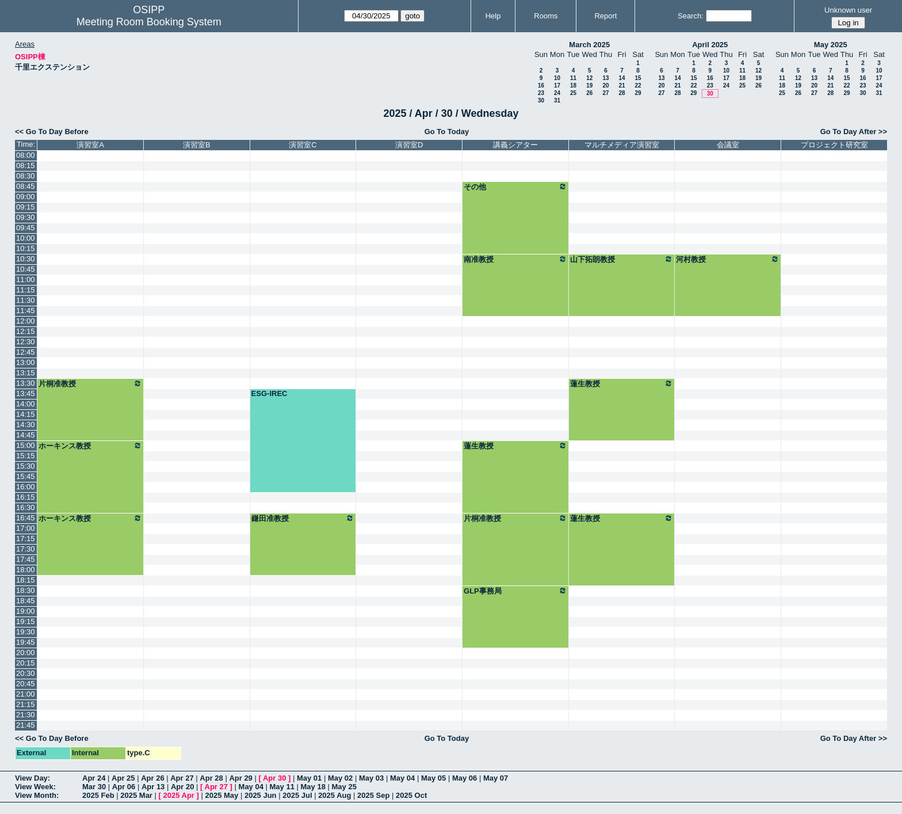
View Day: (32, 778)
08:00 (25, 155)
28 (621, 93)
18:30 (25, 590)
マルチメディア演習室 (621, 144)
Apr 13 (153, 786)
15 (638, 78)
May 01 (309, 778)
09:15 (25, 207)
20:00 (25, 652)
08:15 (25, 165)
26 (589, 93)
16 (541, 85)
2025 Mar (136, 795)
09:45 (25, 227)
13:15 (25, 372)
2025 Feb (98, 795)
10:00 (25, 238)
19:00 (25, 611)
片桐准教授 (90, 383)
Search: (691, 16)
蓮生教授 (622, 383)
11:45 (25, 310)
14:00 (25, 404)
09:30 (25, 217)
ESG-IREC (269, 393)
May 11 (282, 786)
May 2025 (830, 44)
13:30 (25, 383)
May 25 (344, 786)
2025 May (221, 795)
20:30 (25, 673)
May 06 (464, 778)
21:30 (25, 714)
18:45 (25, 600)
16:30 (25, 507)
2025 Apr (178, 795)
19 (589, 85)
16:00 (25, 486)
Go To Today (447, 131)
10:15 (25, 248)
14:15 (25, 414)
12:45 (25, 352)
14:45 (25, 435)
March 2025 (589, 44)
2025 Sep (373, 795)
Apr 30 (274, 778)
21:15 (25, 704)
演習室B (197, 144)
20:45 (25, 683)
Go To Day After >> (853, 131)
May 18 (313, 786)
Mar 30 (94, 786)
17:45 (25, 559)
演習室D (409, 144)
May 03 (371, 778)
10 (557, 78)
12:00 (25, 321)
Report (605, 16)
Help (493, 16)
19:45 (25, 642)
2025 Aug (334, 795)
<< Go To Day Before (52, 131)
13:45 (25, 393)
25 (573, 93)
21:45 (25, 725)
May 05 (433, 778)
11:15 (25, 290)
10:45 (25, 269)
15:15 (25, 455)
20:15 (25, 663)
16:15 (25, 497)
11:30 (25, 300)
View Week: (35, 786)
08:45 (25, 186)
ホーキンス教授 (90, 445)
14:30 (25, 424)
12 (589, 78)
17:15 (25, 538)
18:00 (25, 569)
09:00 (25, 196)
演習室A (90, 144)
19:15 (25, 621)
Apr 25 (123, 778)
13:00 (25, 362)
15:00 (25, 445)
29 (638, 93)
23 (541, 93)
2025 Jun (260, 795)
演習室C (302, 144)
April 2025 (710, 44)
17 (557, 85)
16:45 (25, 517)
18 (573, 85)
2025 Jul (297, 795)
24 (557, 93)
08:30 (25, 176)
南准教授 (515, 259)
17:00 (25, 528)
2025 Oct (411, 795)
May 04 (402, 778)
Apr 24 (93, 778)
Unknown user (848, 10)
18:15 (25, 580)
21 (621, 85)
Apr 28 (211, 778)
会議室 (728, 144)
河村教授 (727, 259)
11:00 (25, 279)
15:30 (25, 466)
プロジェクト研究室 (834, 144)
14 (621, 78)
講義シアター (515, 144)
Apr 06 (123, 786)
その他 (515, 186)
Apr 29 (240, 778)
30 (541, 100)
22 (638, 85)
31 (557, 100)
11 (573, 78)
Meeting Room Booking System (149, 22)
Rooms (545, 16)
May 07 (495, 778)
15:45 (25, 476)
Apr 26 (152, 778)
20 (605, 85)
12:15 (25, 331)
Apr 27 (181, 778)
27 (605, 93)
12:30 (25, 341)
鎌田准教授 (303, 518)
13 (605, 78)
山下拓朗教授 (622, 259)
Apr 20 (182, 786)
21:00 (25, 694)
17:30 (25, 549)
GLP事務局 (515, 590)
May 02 (340, 778)
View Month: (37, 795)
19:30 (25, 631)
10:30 (25, 258)
